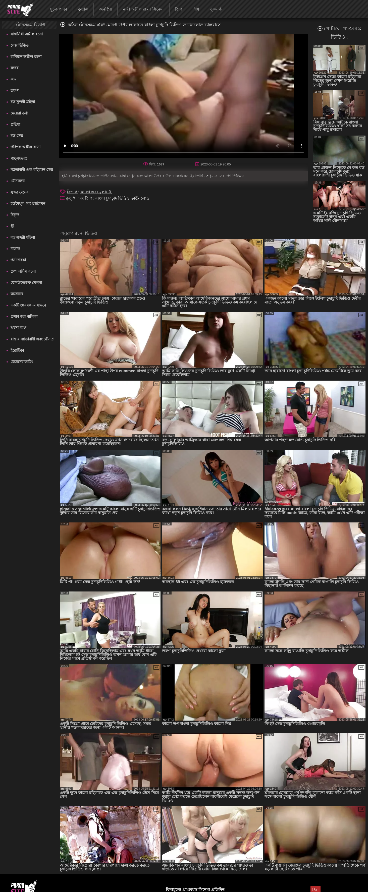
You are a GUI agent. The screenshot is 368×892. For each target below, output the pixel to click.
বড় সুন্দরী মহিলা (23, 102)
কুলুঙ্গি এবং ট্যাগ (79, 198)
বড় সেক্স (17, 136)
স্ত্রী (12, 226)
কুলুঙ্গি (83, 9)
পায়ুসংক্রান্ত (19, 158)
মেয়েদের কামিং (22, 362)
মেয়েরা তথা (19, 113)
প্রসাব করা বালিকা (24, 316)
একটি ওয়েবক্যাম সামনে (28, 305)
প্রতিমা (15, 124)
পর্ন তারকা (18, 260)
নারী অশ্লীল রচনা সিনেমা (143, 9)
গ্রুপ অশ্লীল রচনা (23, 271)
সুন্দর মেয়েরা (20, 192)
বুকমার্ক (216, 9)
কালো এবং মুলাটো (95, 192)
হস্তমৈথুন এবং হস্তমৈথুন (28, 203)
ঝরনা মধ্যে (18, 328)
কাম (13, 79)
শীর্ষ (196, 9)
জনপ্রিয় (105, 9)
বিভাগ (72, 192)
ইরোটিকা (17, 350)
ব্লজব (14, 68)
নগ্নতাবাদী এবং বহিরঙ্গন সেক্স (32, 169)
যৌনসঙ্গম (18, 181)
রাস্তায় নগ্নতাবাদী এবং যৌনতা (32, 339)
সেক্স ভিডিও (20, 45)
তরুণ (15, 90)
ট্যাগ (178, 9)
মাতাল (15, 249)
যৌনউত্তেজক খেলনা (26, 282)
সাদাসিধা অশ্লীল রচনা (26, 34)
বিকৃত (15, 215)
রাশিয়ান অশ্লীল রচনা (26, 56)
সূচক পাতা (58, 9)
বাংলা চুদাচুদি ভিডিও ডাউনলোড (122, 198)
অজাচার (17, 294)
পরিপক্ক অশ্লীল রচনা (25, 147)
